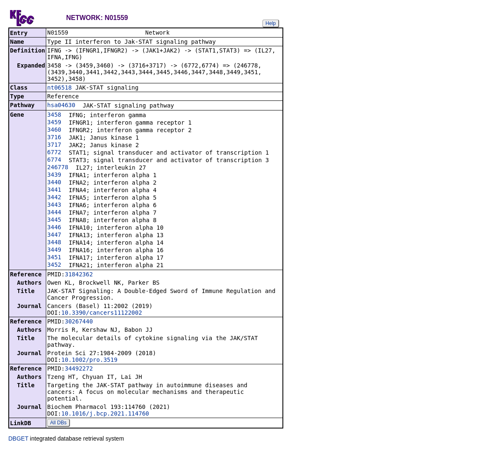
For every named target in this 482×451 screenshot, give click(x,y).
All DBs (58, 423)
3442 (54, 198)
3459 (54, 123)
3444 (54, 213)
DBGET (18, 439)
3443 (54, 205)
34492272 (78, 369)
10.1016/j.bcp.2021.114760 (105, 414)
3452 (54, 265)
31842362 (78, 275)
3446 (54, 228)
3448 (54, 243)
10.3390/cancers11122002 (101, 313)
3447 (54, 235)
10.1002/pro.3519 (89, 360)
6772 (54, 153)
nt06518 (59, 88)
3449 (54, 250)
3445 (54, 220)
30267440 (78, 322)
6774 (54, 160)
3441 (54, 190)
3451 (54, 258)
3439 (54, 175)
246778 (57, 168)
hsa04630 (61, 106)
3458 (54, 115)
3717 (54, 145)
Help (270, 23)
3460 (54, 130)
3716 (54, 138)
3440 (54, 183)
